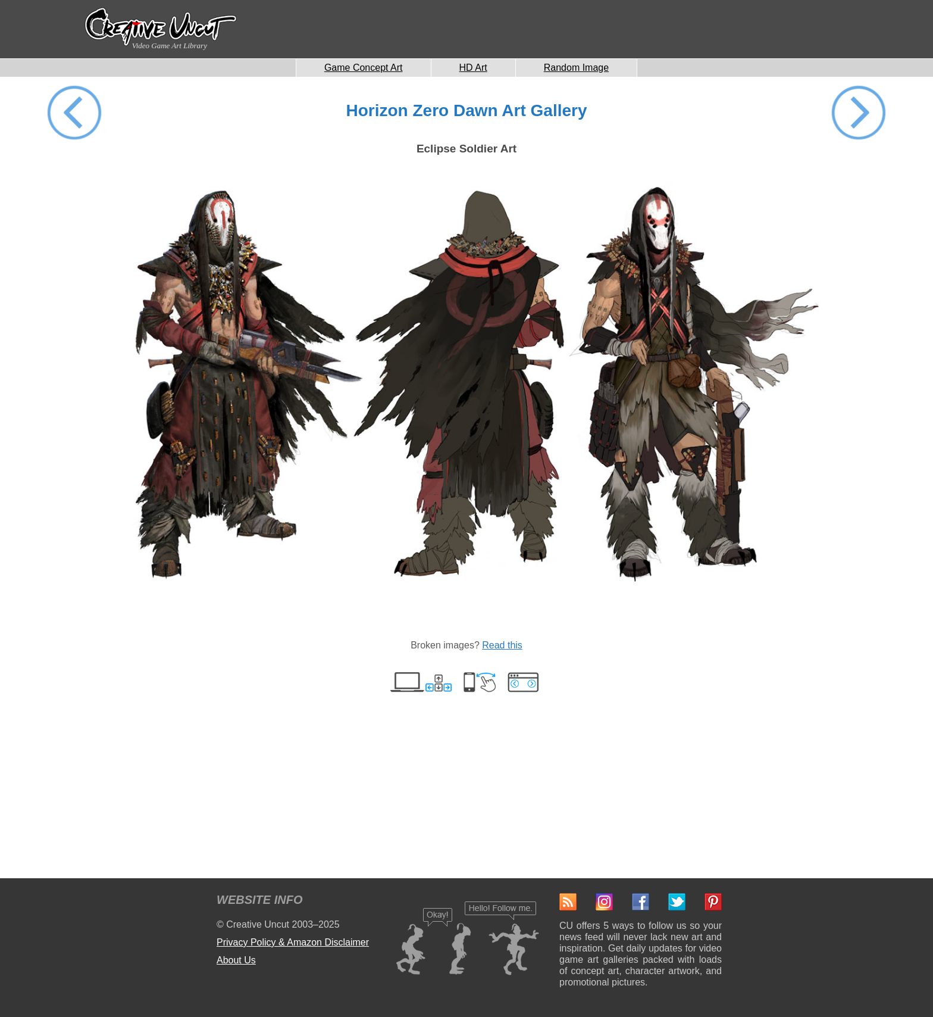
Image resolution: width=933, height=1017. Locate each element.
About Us (236, 960)
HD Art (473, 68)
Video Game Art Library (169, 45)
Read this (502, 645)
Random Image (576, 68)
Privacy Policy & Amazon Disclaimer (293, 942)
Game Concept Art (363, 68)
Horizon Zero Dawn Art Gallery (466, 110)
